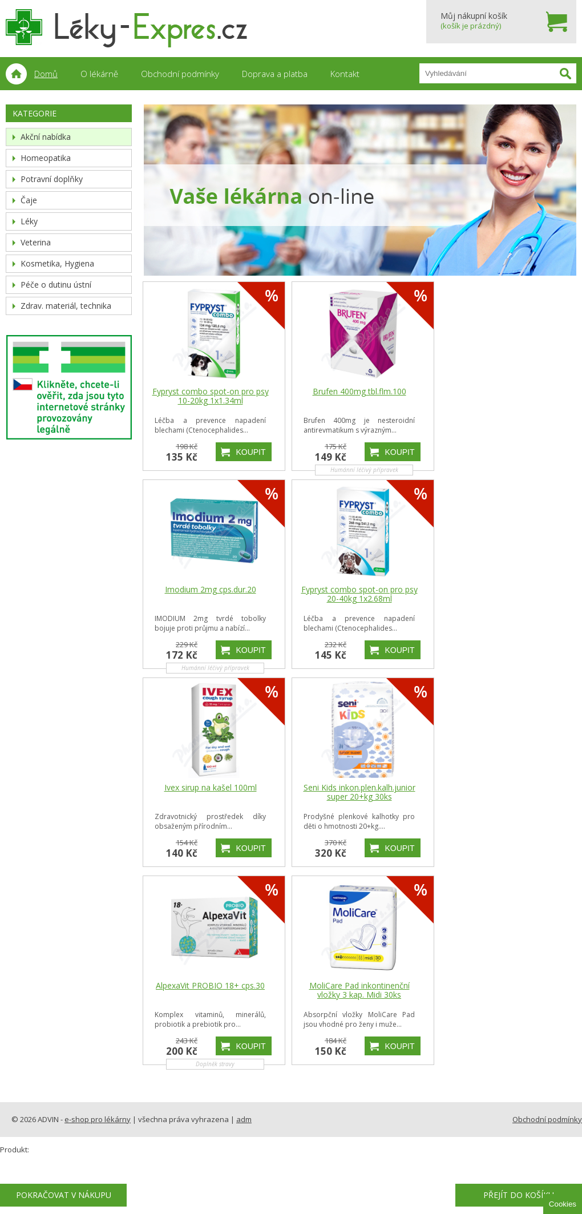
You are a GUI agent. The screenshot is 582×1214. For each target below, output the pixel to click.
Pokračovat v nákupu (63, 1194)
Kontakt (344, 73)
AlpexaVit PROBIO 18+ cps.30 (210, 985)
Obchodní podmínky (180, 73)
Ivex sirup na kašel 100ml (210, 787)
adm (244, 1119)
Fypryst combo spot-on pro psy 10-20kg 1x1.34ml (210, 396)
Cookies (562, 1204)
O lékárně (99, 73)
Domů (46, 73)
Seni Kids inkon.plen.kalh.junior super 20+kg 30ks (359, 792)
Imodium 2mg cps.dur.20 (210, 589)
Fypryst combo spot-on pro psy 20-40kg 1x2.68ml (359, 594)
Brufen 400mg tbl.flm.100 (359, 391)
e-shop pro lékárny (97, 1119)
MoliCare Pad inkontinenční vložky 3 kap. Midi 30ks (359, 990)
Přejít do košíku (518, 1194)
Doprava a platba (275, 73)
